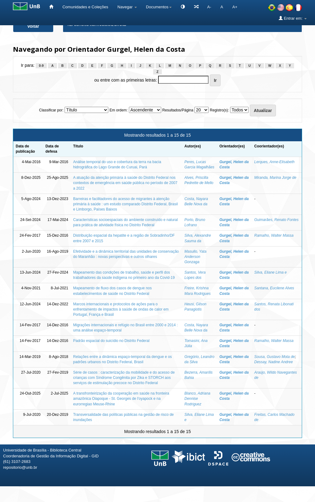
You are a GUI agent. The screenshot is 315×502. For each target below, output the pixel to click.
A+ (234, 7)
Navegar (127, 7)
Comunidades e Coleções (85, 7)
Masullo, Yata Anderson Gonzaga (195, 256)
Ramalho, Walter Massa (273, 235)
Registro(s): (219, 110)
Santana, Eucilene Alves (274, 288)
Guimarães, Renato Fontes (276, 220)
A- (209, 7)
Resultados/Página (177, 110)
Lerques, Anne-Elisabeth (274, 162)
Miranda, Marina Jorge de (275, 177)
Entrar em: (293, 18)
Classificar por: (51, 110)
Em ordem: (119, 110)
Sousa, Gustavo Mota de (274, 357)
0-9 (41, 65)
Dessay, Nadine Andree (273, 362)
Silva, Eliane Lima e (270, 272)
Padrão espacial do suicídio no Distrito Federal (111, 341)
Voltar (33, 26)
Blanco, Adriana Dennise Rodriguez (197, 398)
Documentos (159, 7)
